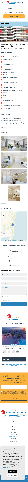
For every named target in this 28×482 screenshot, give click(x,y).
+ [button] (3, 213)
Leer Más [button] (3, 203)
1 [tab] (3, 364)
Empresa (13, 432)
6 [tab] (21, 364)
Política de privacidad (15, 297)
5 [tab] (17, 364)
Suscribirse (14, 399)
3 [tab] (10, 364)
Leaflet (5, 240)
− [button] (3, 216)
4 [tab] (14, 364)
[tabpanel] (14, 345)
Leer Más (3, 127)
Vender (13, 439)
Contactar (14, 16)
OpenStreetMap (14, 240)
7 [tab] (24, 364)
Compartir (14, 266)
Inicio (14, 430)
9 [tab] (15, 365)
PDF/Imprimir (14, 256)
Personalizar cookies (12, 475)
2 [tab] (6, 364)
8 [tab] (12, 365)
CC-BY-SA (24, 240)
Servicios (14, 434)
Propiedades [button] (13, 436)
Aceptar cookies (12, 471)
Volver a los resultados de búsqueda (14, 245)
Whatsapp (14, 261)
